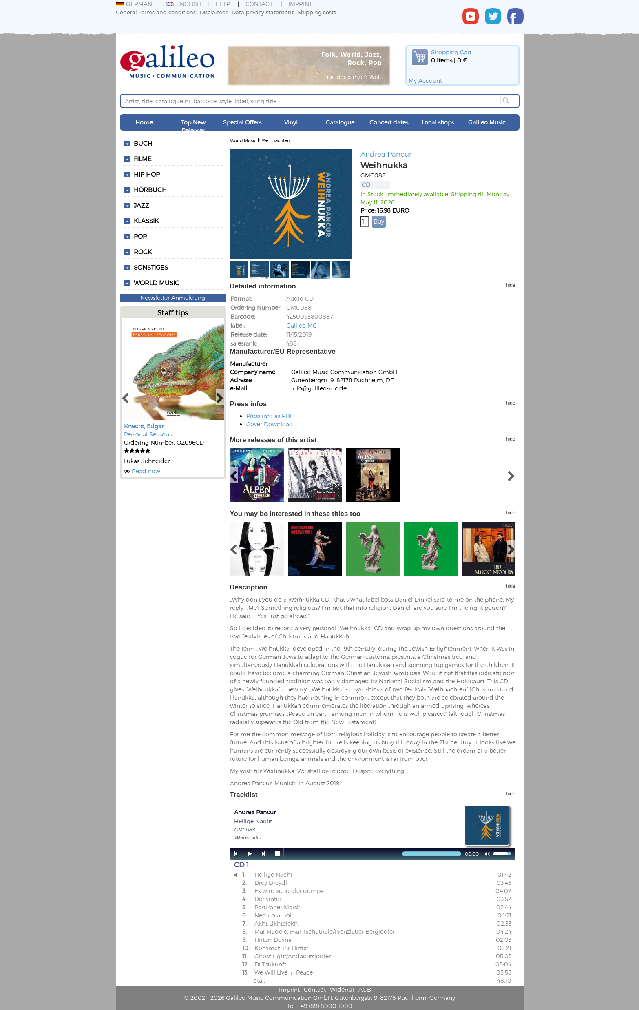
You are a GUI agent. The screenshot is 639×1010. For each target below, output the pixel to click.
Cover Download (269, 424)
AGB (364, 989)
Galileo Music (487, 122)
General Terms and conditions (156, 12)
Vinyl (291, 122)
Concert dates (388, 122)
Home (144, 122)
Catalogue (340, 122)
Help (222, 3)
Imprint (300, 3)
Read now (146, 470)
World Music (156, 282)
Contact (259, 3)
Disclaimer (214, 12)
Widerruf (342, 989)
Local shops (438, 122)
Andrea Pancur (385, 154)
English (183, 3)
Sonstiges (151, 267)
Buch (143, 143)
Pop (140, 236)
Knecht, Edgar (144, 426)
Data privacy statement (263, 12)
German (134, 3)
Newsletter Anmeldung (172, 297)
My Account (425, 80)
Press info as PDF (269, 415)
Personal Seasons (148, 434)
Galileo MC (301, 325)
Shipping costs (317, 12)
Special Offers (242, 122)
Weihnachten (276, 140)
